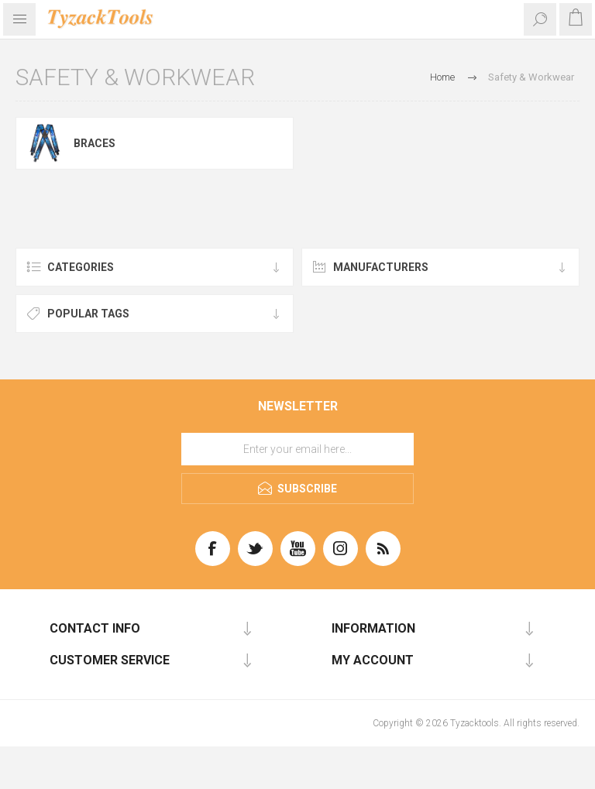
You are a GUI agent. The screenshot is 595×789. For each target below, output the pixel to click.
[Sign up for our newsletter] (297, 449)
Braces (94, 143)
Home (442, 77)
